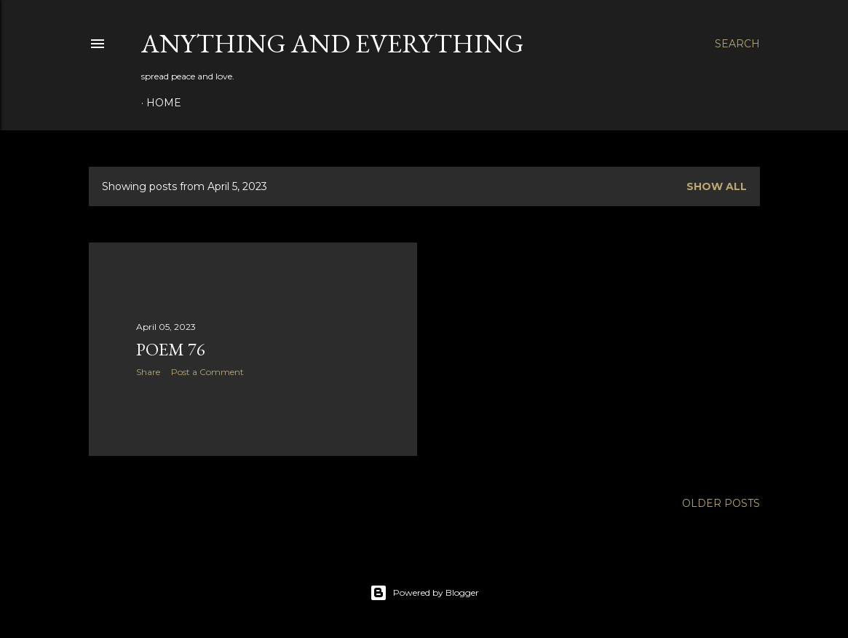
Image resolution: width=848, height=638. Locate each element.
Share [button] (148, 371)
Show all (716, 186)
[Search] (737, 43)
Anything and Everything (332, 43)
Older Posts (721, 503)
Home (163, 102)
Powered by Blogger (424, 593)
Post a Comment (207, 371)
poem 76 (170, 349)
